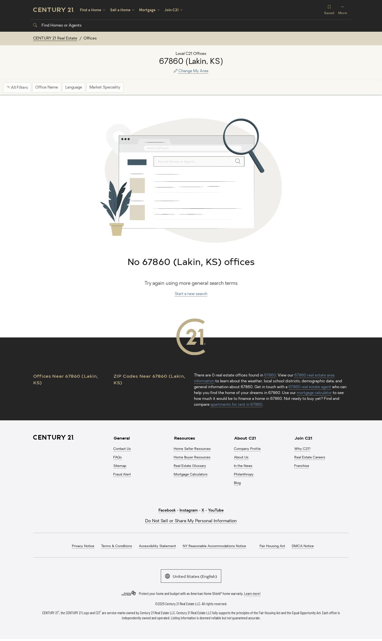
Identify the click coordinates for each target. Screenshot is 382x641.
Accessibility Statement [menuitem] (157, 546)
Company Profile (247, 449)
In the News (243, 466)
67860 (270, 375)
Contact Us (122, 449)
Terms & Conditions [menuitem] (116, 546)
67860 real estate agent (309, 387)
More (342, 9)
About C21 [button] (245, 438)
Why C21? (302, 449)
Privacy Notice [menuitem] (83, 546)
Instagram (189, 511)
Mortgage (147, 10)
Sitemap (119, 466)
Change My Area (191, 71)
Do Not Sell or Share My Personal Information (191, 521)
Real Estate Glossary (190, 466)
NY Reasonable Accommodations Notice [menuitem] (214, 546)
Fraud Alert (122, 474)
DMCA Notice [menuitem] (303, 546)
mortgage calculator (314, 393)
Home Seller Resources (192, 449)
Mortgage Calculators (191, 474)
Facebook (167, 511)
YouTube (216, 511)
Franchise (301, 466)
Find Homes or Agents (57, 26)
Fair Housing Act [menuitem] (272, 546)
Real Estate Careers (309, 457)
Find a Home (90, 10)
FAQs (117, 457)
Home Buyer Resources (192, 457)
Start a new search (191, 294)
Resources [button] (184, 438)
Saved (329, 9)
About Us (241, 457)
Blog (237, 483)
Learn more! (252, 593)
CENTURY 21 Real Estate (55, 38)
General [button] (122, 438)
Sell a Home (120, 10)
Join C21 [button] (303, 438)
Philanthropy (244, 474)
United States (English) (191, 575)
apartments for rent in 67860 (236, 405)
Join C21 (171, 10)
